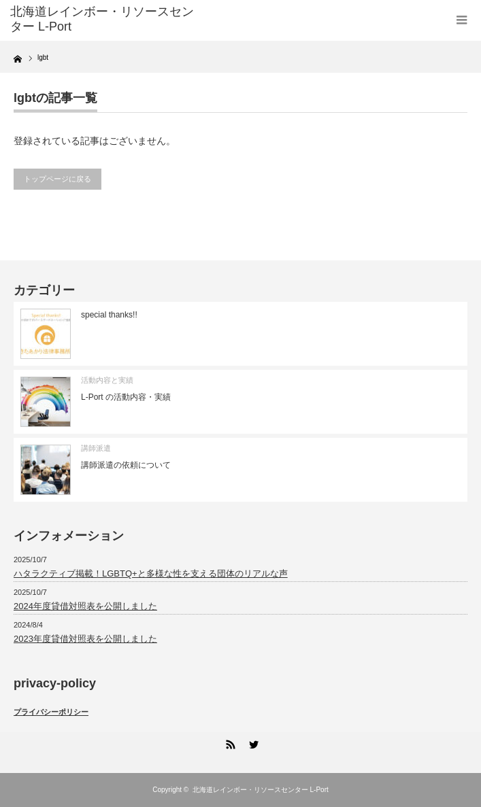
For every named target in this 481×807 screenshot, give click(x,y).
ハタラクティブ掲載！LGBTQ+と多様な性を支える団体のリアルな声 (151, 573)
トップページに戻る (57, 179)
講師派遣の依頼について (126, 465)
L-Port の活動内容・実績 (126, 397)
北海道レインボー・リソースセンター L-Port (261, 789)
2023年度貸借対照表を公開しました (85, 639)
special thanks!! (109, 315)
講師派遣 (96, 448)
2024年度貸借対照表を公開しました (85, 606)
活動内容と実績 (107, 380)
